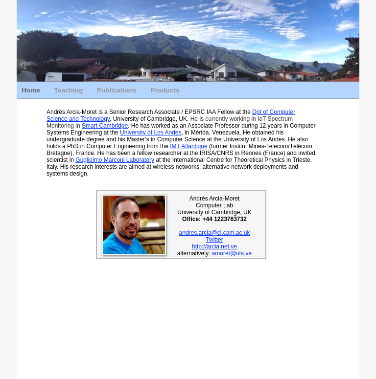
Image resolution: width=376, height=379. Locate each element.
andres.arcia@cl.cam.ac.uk (214, 232)
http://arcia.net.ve (214, 246)
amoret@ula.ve (232, 253)
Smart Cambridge (105, 125)
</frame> (182, 298)
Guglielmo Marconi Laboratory (114, 159)
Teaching (69, 90)
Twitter (214, 239)
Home (32, 90)
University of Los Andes (150, 132)
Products (165, 90)
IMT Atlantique (189, 146)
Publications (118, 90)
